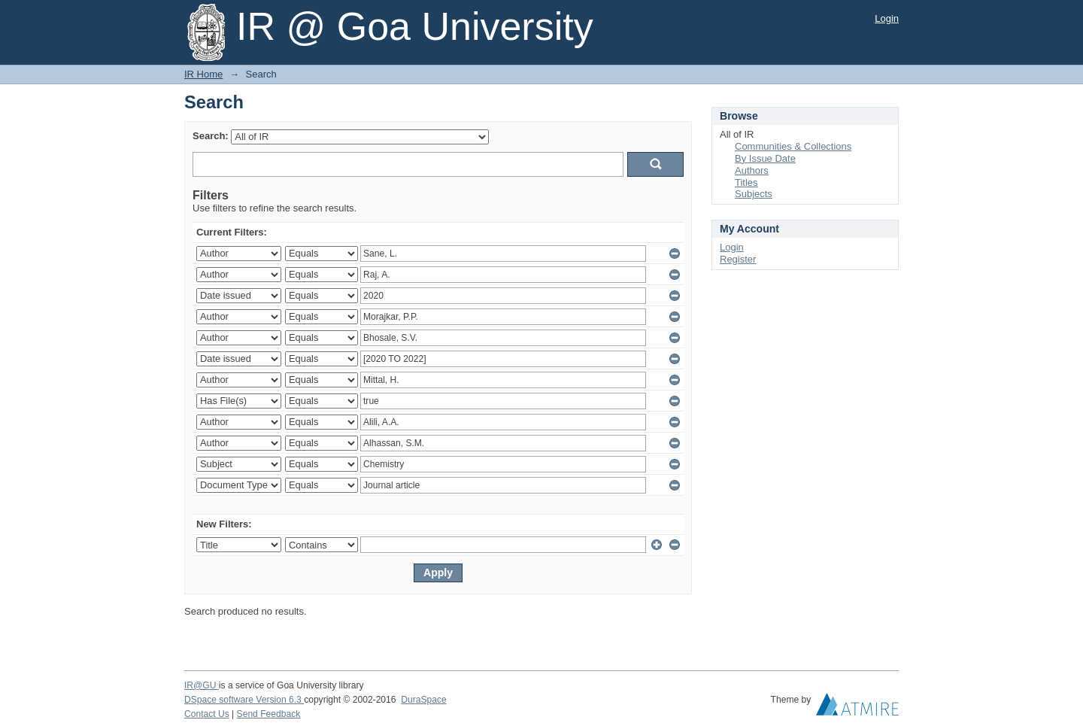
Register (738, 259)
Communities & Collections (793, 146)
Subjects (753, 193)
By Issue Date (765, 158)
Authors (752, 170)
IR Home (203, 74)
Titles (746, 182)
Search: (211, 135)
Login (887, 18)
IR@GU (201, 685)
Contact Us (206, 714)
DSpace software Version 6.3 (244, 699)
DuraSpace (423, 699)
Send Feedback (269, 714)
